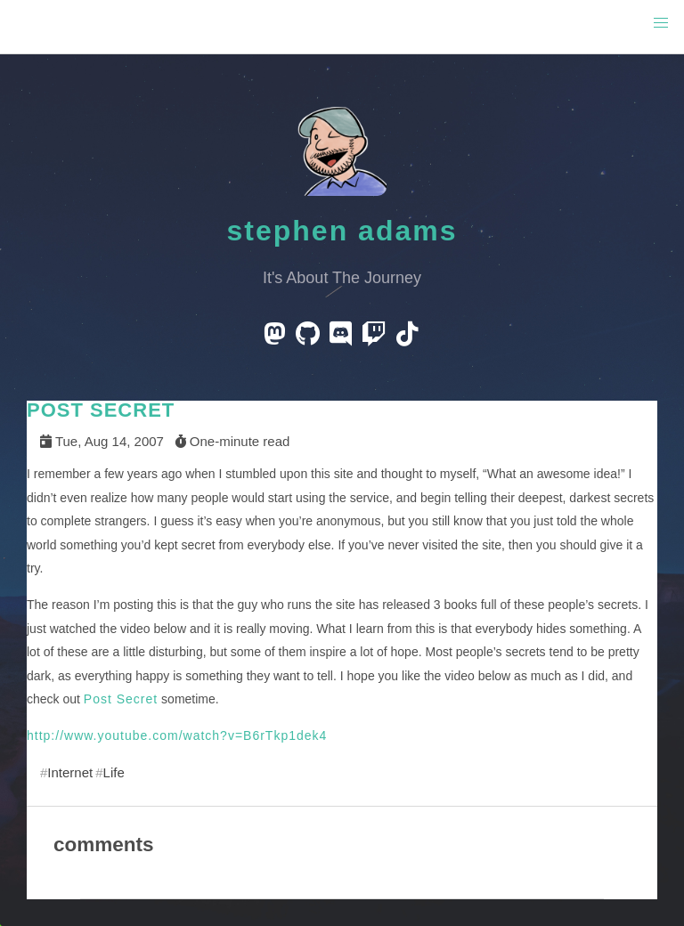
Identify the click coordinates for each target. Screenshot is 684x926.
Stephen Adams (342, 231)
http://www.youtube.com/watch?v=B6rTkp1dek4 (177, 735)
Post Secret (121, 699)
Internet (70, 772)
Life (114, 772)
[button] (661, 23)
